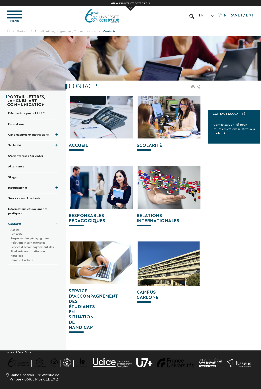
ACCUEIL (78, 145)
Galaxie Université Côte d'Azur (130, 3)
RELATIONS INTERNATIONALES (158, 217)
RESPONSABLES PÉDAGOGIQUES (87, 217)
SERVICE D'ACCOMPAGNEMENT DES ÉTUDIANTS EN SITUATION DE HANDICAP (93, 309)
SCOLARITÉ (149, 145)
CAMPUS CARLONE (147, 294)
